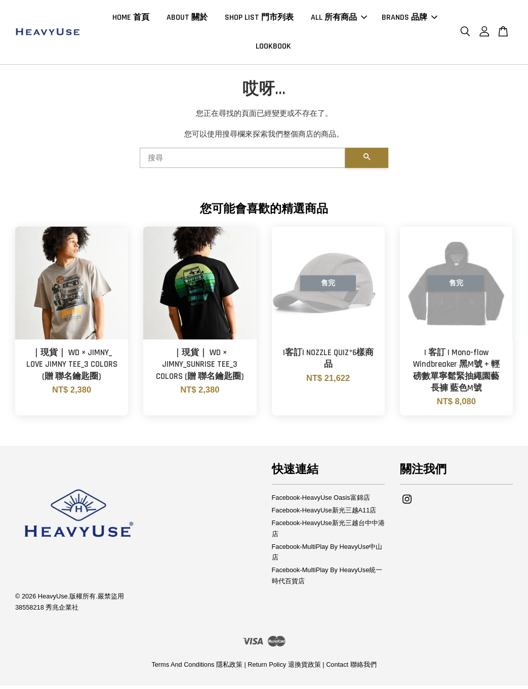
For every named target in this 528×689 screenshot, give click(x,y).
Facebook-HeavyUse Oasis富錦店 (321, 501)
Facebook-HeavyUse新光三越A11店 (324, 514)
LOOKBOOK (273, 48)
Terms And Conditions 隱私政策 (196, 668)
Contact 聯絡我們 (351, 668)
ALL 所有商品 (339, 19)
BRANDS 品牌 (409, 19)
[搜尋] (243, 162)
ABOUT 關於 (187, 19)
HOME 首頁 (130, 19)
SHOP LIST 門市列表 (259, 19)
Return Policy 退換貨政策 (284, 668)
